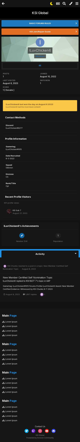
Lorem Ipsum (9, 321)
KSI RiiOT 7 (31, 281)
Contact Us (40, 426)
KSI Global (40, 13)
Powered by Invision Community (40, 438)
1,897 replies (30, 294)
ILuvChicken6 (9, 281)
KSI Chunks (12, 266)
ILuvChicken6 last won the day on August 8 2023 (29, 104)
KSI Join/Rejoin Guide (40, 31)
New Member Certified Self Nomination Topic (27, 277)
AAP (48, 281)
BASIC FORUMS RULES (40, 23)
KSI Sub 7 (17, 210)
